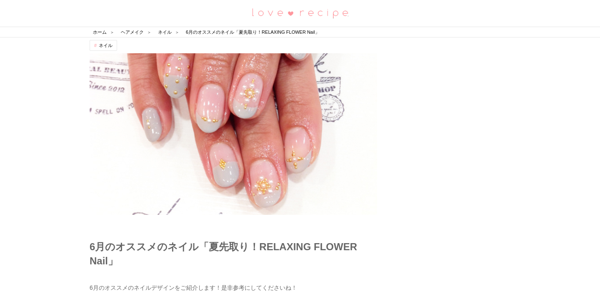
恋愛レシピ (300, 12)
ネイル (105, 45)
